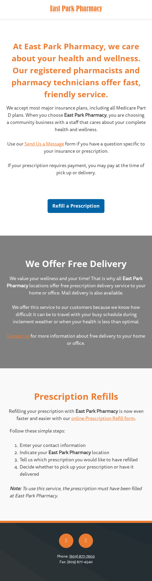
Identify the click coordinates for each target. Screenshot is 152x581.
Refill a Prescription (76, 205)
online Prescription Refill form (103, 418)
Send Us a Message (44, 144)
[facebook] (66, 541)
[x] (86, 541)
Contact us (18, 336)
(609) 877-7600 (82, 556)
